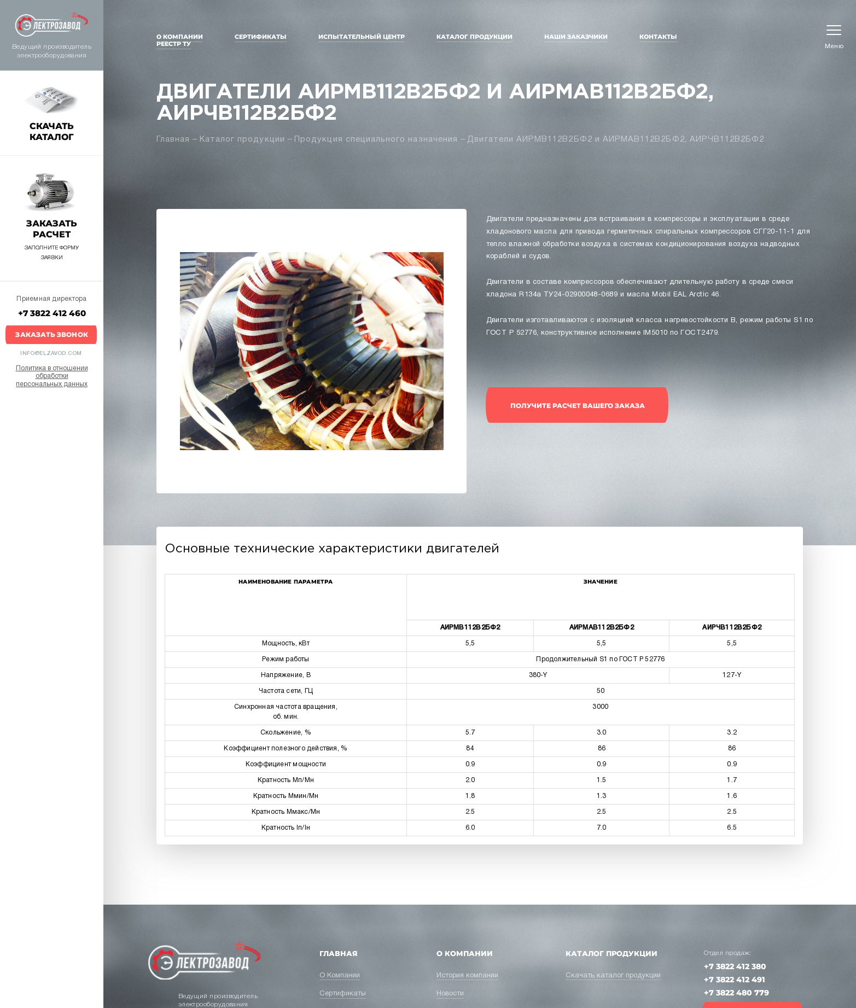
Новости (450, 993)
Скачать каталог (52, 131)
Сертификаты (261, 36)
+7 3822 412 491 (734, 979)
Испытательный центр (361, 36)
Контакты (658, 36)
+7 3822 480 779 (736, 993)
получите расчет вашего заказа (577, 405)
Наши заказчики (576, 36)
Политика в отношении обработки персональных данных (52, 376)
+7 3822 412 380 (735, 966)
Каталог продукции (474, 36)
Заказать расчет (51, 229)
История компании (467, 975)
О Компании (179, 36)
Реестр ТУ (173, 44)
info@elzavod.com (50, 353)
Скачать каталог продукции (613, 975)
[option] (311, 351)
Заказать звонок (51, 334)
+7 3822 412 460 (52, 313)
